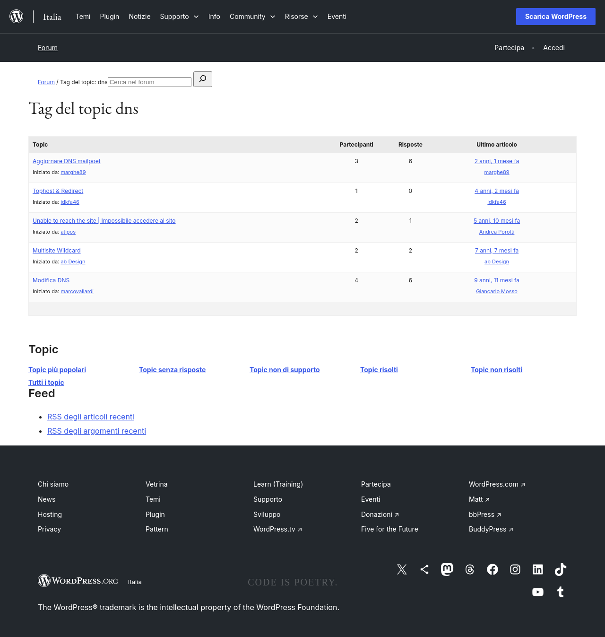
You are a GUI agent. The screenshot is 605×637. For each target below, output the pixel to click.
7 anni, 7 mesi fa (497, 250)
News (46, 499)
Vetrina (157, 484)
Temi (153, 499)
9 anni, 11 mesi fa (496, 280)
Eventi (370, 499)
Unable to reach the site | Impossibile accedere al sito (104, 220)
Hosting (50, 514)
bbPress (485, 514)
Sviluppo (266, 514)
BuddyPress (491, 529)
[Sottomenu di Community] (252, 16)
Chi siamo (53, 484)
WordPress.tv (277, 529)
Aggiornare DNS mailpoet (67, 161)
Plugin (155, 514)
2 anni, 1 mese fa (497, 161)
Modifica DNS (51, 280)
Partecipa (376, 484)
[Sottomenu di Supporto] (180, 16)
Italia (135, 581)
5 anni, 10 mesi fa (497, 220)
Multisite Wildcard (57, 250)
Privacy (49, 529)
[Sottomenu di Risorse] (301, 16)
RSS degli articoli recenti (90, 416)
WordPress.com (497, 484)
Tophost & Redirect (58, 190)
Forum (48, 48)
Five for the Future (389, 529)
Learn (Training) (278, 484)
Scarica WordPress (556, 16)
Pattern (157, 529)
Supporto (267, 499)
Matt (479, 499)
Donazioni (380, 514)
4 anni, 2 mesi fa (497, 190)
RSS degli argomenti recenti (96, 431)
